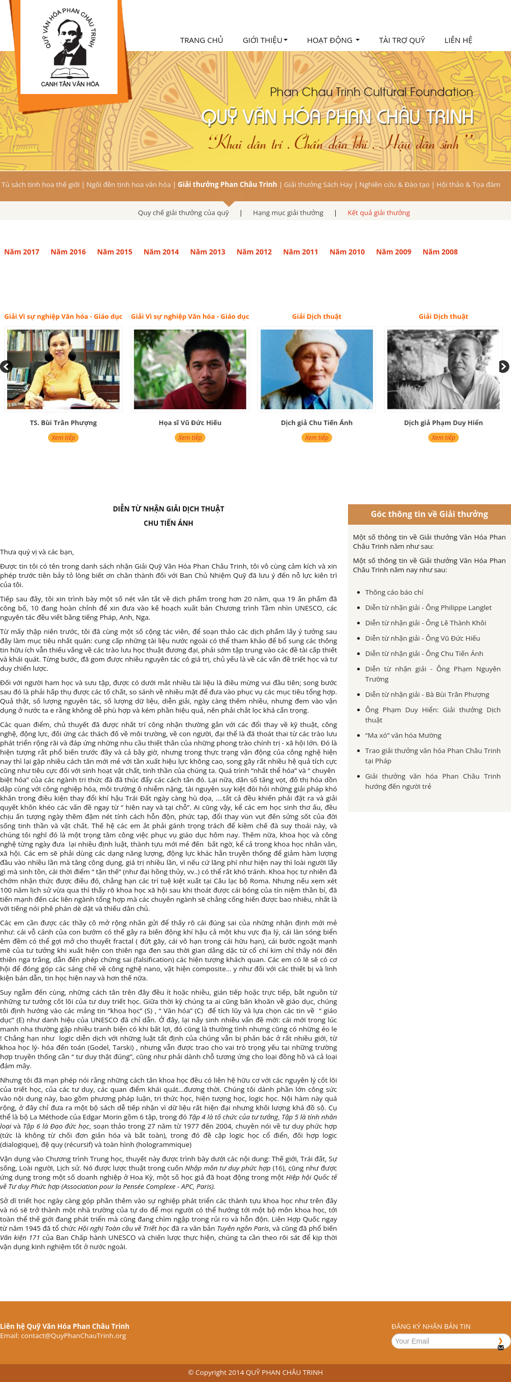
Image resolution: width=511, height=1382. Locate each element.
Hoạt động (333, 40)
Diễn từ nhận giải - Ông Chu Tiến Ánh (424, 653)
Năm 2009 (393, 251)
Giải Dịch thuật (317, 316)
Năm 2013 (207, 251)
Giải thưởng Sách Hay (318, 184)
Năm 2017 (21, 251)
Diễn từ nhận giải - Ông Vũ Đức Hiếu (422, 638)
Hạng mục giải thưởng (288, 212)
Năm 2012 (254, 251)
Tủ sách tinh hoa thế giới (41, 184)
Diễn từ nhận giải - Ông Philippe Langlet (428, 607)
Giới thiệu (265, 40)
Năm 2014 (161, 251)
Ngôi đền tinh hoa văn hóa (128, 184)
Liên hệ (459, 40)
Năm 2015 (114, 251)
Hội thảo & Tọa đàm (468, 184)
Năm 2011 (300, 251)
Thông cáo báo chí (394, 592)
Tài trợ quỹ (402, 40)
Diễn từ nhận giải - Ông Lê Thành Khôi (425, 622)
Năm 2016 (68, 251)
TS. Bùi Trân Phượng (63, 422)
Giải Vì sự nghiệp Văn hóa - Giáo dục (63, 316)
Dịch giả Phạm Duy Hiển (443, 422)
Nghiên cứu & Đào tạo (394, 184)
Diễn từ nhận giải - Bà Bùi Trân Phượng (427, 694)
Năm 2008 (440, 251)
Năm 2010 (347, 251)
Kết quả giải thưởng (378, 212)
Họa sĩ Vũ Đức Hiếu (189, 422)
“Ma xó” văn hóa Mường (403, 735)
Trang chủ (201, 40)
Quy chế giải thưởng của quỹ (183, 212)
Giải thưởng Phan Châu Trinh (227, 184)
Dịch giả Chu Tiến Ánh (317, 422)
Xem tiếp (63, 437)
